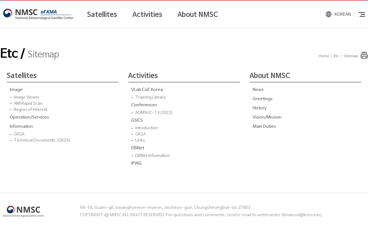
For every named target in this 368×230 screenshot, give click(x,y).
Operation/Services (29, 117)
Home (324, 56)
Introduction (146, 128)
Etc (336, 56)
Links (140, 140)
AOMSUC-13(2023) (154, 113)
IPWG (136, 163)
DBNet (137, 148)
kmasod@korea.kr (301, 215)
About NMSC (198, 14)
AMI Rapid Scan (28, 104)
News (258, 90)
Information (21, 126)
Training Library (150, 98)
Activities (147, 14)
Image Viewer (26, 98)
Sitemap (350, 56)
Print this (364, 55)
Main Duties (264, 126)
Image (16, 90)
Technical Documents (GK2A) (42, 140)
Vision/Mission (267, 117)
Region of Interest (30, 110)
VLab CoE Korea (147, 90)
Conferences (144, 105)
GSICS (137, 120)
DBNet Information (152, 156)
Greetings (263, 99)
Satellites (102, 14)
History (259, 108)
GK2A (19, 134)
